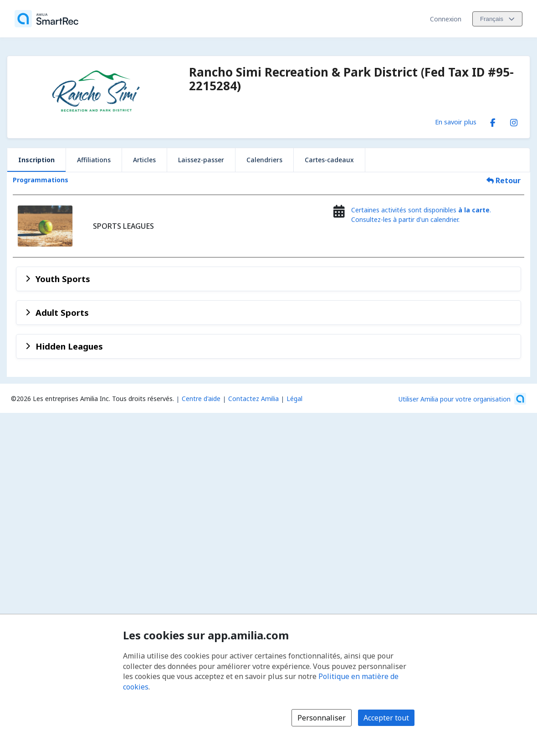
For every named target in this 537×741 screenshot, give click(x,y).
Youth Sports (63, 278)
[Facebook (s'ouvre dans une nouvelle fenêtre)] (493, 121)
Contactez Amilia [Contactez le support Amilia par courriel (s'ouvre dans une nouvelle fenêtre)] (253, 398)
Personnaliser (321, 718)
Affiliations (94, 159)
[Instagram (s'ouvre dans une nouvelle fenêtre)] (514, 121)
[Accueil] (46, 18)
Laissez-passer (201, 159)
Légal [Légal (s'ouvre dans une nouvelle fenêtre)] (294, 398)
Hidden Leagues (69, 346)
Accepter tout (386, 718)
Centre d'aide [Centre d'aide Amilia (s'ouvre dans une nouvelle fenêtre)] (201, 398)
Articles (144, 159)
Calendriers (264, 159)
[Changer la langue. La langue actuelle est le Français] (497, 18)
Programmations (40, 179)
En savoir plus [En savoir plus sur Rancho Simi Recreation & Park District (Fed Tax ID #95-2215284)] (455, 121)
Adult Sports (62, 312)
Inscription (36, 159)
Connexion (445, 19)
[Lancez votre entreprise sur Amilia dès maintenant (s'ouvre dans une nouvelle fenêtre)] (462, 399)
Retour (503, 180)
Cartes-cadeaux (329, 159)
